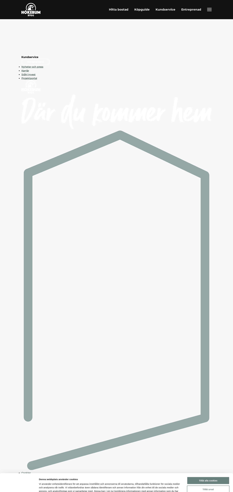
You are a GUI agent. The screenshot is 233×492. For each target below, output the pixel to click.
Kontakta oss (35, 62)
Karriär (25, 70)
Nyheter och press (32, 66)
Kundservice (165, 9)
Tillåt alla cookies (208, 462)
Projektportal (29, 78)
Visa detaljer (161, 486)
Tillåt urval (208, 471)
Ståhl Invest (28, 74)
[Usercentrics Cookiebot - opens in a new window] (19, 486)
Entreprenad (191, 9)
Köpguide (142, 9)
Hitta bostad (118, 9)
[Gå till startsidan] (30, 9)
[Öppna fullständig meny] (209, 9)
